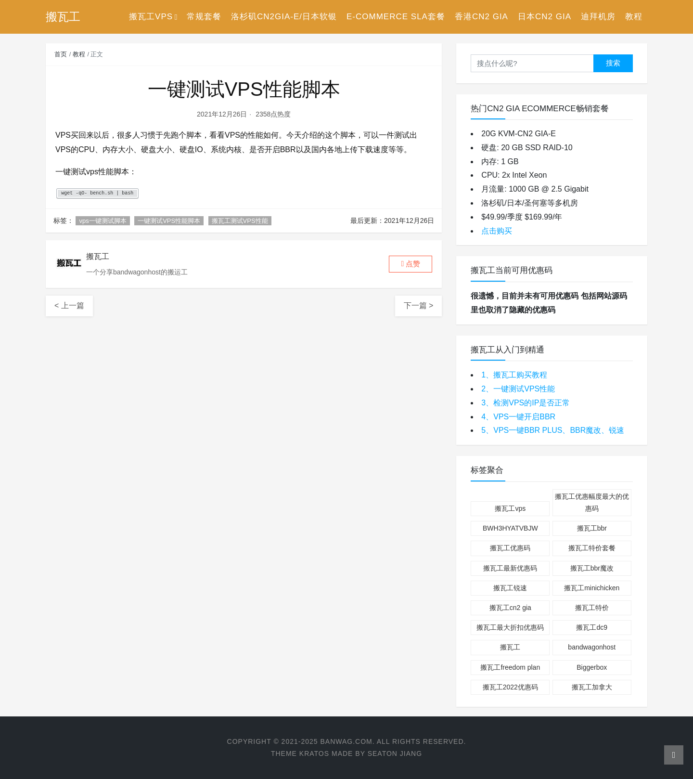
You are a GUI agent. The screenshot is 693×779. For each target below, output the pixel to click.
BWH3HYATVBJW (510, 528)
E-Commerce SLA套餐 (395, 16)
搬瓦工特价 (592, 607)
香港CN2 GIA (481, 16)
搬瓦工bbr (592, 528)
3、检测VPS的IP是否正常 (525, 403)
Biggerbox (592, 667)
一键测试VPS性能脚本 (169, 220)
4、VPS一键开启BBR (518, 417)
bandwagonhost (592, 647)
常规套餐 (204, 16)
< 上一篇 (69, 305)
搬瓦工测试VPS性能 (240, 220)
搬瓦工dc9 (591, 627)
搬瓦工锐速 (510, 588)
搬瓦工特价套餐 (592, 548)
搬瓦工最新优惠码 (510, 568)
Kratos (314, 753)
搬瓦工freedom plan (510, 667)
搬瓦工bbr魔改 (592, 568)
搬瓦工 (510, 647)
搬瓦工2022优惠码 (510, 687)
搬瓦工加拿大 (592, 687)
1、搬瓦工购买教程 (514, 375)
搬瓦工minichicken (591, 588)
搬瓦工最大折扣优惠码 (510, 627)
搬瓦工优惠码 (510, 548)
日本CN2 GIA (544, 16)
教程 (633, 16)
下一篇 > (419, 305)
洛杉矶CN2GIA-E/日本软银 (284, 16)
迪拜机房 (598, 16)
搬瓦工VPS (151, 16)
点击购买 (496, 231)
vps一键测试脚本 (102, 220)
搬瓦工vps (510, 508)
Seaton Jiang (395, 753)
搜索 (613, 63)
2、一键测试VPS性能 (518, 389)
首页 (60, 54)
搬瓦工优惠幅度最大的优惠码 (592, 502)
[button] (410, 264)
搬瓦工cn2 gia (510, 607)
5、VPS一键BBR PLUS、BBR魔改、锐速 (552, 430)
